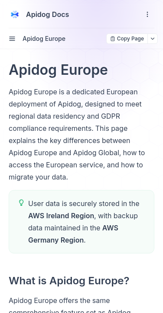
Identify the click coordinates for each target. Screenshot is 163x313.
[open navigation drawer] (147, 14)
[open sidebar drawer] (12, 39)
